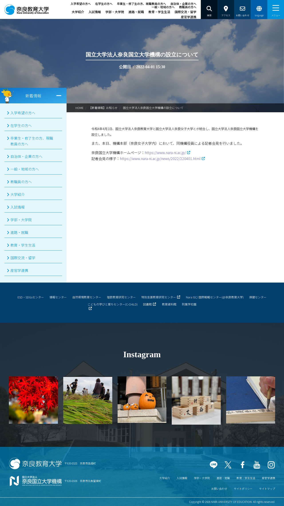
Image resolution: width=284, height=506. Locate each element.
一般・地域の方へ (163, 7)
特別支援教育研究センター (158, 297)
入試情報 (95, 12)
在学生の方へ (103, 3)
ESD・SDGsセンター (31, 297)
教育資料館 (169, 304)
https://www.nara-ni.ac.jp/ (165, 152)
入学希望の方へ (81, 3)
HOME (79, 108)
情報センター (58, 297)
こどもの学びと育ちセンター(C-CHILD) (113, 304)
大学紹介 (78, 12)
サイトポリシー (243, 488)
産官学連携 (188, 17)
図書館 (147, 304)
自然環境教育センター (86, 297)
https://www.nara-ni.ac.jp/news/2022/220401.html (160, 158)
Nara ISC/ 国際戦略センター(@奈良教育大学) (215, 297)
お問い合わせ (219, 488)
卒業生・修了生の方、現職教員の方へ (141, 3)
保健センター (257, 297)
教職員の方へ (187, 7)
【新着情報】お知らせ (103, 108)
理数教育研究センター (121, 297)
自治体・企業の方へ (183, 3)
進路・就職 (136, 12)
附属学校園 (189, 304)
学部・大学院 (114, 12)
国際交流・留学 (185, 12)
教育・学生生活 (159, 12)
